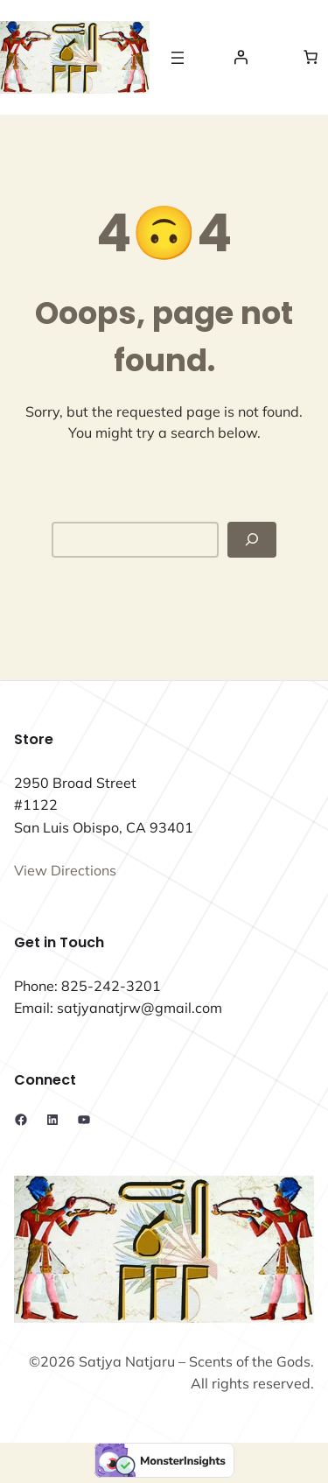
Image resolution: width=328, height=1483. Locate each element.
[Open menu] (177, 57)
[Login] (240, 56)
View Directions (65, 870)
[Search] (251, 540)
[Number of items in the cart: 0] (310, 56)
